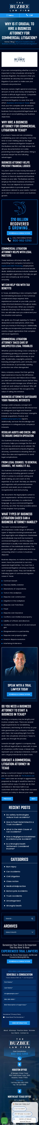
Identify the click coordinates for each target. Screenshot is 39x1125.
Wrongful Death (14, 905)
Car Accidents (13, 871)
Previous (7, 799)
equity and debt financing (12, 266)
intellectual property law (11, 419)
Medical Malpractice (16, 886)
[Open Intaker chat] (15, 1124)
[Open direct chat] (33, 1099)
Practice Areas (22, 1030)
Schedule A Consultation (19, 233)
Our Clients (15, 1033)
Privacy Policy (16, 1014)
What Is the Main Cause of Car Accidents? (19, 830)
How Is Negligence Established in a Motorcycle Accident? (20, 837)
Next (33, 799)
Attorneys (12, 1030)
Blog (12, 42)
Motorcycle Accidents (16, 891)
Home (6, 42)
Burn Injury (11, 866)
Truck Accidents (14, 896)
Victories (32, 1030)
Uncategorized (13, 900)
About (6, 1030)
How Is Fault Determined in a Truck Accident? (20, 823)
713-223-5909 (21, 1085)
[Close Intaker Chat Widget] (36, 1099)
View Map (19, 1080)
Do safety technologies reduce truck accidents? (18, 815)
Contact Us (24, 1033)
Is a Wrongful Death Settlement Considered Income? (17, 846)
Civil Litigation (13, 876)
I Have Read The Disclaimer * (15, 1017)
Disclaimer (6, 1014)
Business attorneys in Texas (18, 103)
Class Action (12, 881)
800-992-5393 (22, 240)
